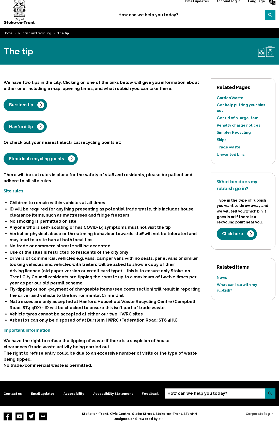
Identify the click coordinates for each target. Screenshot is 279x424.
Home (8, 33)
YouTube (20, 416)
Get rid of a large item (237, 118)
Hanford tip (21, 126)
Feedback (150, 394)
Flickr (43, 416)
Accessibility (74, 394)
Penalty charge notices (238, 125)
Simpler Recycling (234, 132)
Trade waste (228, 147)
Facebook (8, 416)
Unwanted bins (230, 154)
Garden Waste (230, 98)
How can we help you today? (148, 14)
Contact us (13, 394)
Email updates (43, 394)
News (222, 277)
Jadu (161, 419)
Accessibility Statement (113, 394)
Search (270, 15)
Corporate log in (259, 414)
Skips (221, 140)
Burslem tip (21, 104)
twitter (31, 416)
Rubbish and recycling (34, 33)
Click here (232, 233)
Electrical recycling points (36, 158)
